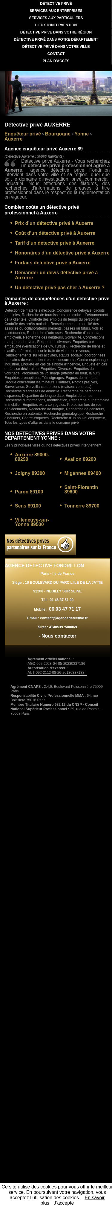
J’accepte (64, 1203)
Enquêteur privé (22, 133)
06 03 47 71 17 (64, 609)
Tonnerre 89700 (81, 505)
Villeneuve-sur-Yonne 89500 (32, 522)
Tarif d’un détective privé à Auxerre (54, 243)
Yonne (82, 133)
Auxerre (13, 138)
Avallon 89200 (80, 459)
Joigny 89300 (30, 473)
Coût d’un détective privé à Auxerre (55, 233)
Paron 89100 (29, 491)
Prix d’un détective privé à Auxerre (54, 223)
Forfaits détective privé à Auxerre (52, 262)
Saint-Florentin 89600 (81, 489)
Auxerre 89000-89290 (32, 457)
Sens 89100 (28, 505)
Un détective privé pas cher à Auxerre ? (60, 287)
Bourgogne (57, 133)
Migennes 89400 (82, 473)
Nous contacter (59, 635)
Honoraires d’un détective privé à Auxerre (62, 252)
